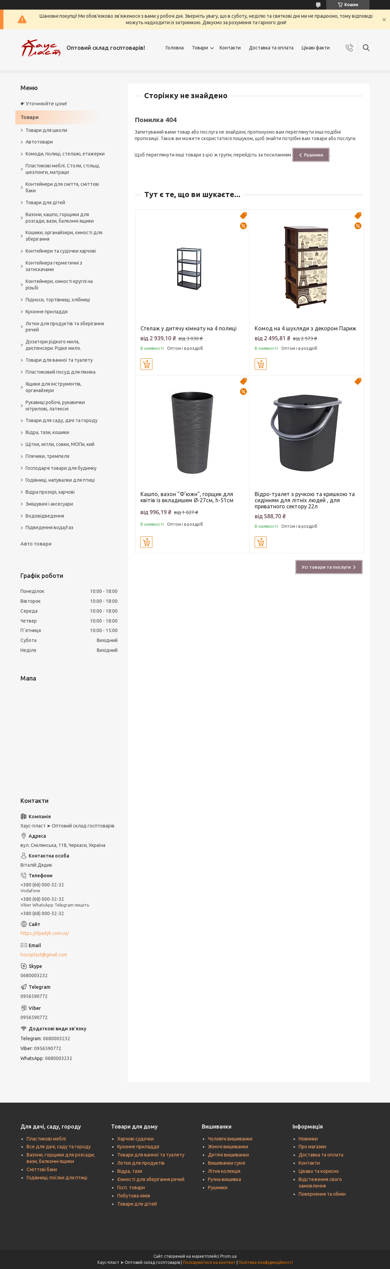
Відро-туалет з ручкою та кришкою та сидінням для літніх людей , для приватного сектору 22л (305, 500)
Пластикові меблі (46, 1138)
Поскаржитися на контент (209, 1262)
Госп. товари (131, 1187)
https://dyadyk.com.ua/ (44, 933)
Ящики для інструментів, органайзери (53, 387)
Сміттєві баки (42, 1169)
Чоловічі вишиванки (230, 1138)
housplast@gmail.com (43, 954)
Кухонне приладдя (47, 311)
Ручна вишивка (224, 1179)
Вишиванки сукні (226, 1163)
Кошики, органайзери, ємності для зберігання (64, 236)
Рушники (313, 154)
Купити (146, 364)
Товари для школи (46, 130)
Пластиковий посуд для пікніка (60, 372)
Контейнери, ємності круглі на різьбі (59, 284)
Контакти (230, 47)
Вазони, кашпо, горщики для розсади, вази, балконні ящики (60, 218)
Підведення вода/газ (49, 527)
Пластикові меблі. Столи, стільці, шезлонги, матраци (63, 169)
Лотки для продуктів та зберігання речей (65, 327)
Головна (175, 47)
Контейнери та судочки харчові (61, 251)
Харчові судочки (135, 1138)
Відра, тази (129, 1171)
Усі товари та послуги (326, 567)
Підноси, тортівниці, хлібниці (58, 299)
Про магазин (312, 1146)
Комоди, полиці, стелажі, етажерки (65, 153)
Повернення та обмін (322, 1194)
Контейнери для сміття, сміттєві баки (62, 187)
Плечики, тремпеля (47, 456)
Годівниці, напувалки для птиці (60, 480)
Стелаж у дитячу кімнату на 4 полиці (188, 328)
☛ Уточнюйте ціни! (43, 103)
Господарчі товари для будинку (61, 468)
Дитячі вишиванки (228, 1155)
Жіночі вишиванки (228, 1146)
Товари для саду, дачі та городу (61, 420)
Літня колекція (224, 1171)
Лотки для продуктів (141, 1163)
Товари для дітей (45, 202)
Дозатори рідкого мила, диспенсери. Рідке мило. (53, 345)
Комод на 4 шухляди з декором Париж (305, 328)
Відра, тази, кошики (47, 432)
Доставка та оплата (271, 47)
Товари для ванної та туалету (59, 360)
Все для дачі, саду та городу (59, 1146)
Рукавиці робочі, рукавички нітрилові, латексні (55, 406)
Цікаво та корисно (319, 1171)
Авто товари (35, 544)
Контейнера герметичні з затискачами (54, 266)
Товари (200, 47)
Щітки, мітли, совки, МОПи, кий (60, 444)
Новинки (308, 1138)
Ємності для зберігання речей (150, 1179)
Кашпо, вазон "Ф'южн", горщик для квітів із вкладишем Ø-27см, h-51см (187, 497)
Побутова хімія (133, 1195)
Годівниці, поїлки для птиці (57, 1177)
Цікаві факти (316, 47)
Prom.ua (228, 1256)
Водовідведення (45, 516)
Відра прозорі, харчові (50, 492)
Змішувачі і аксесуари (49, 504)
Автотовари (39, 142)
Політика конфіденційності (266, 1262)
